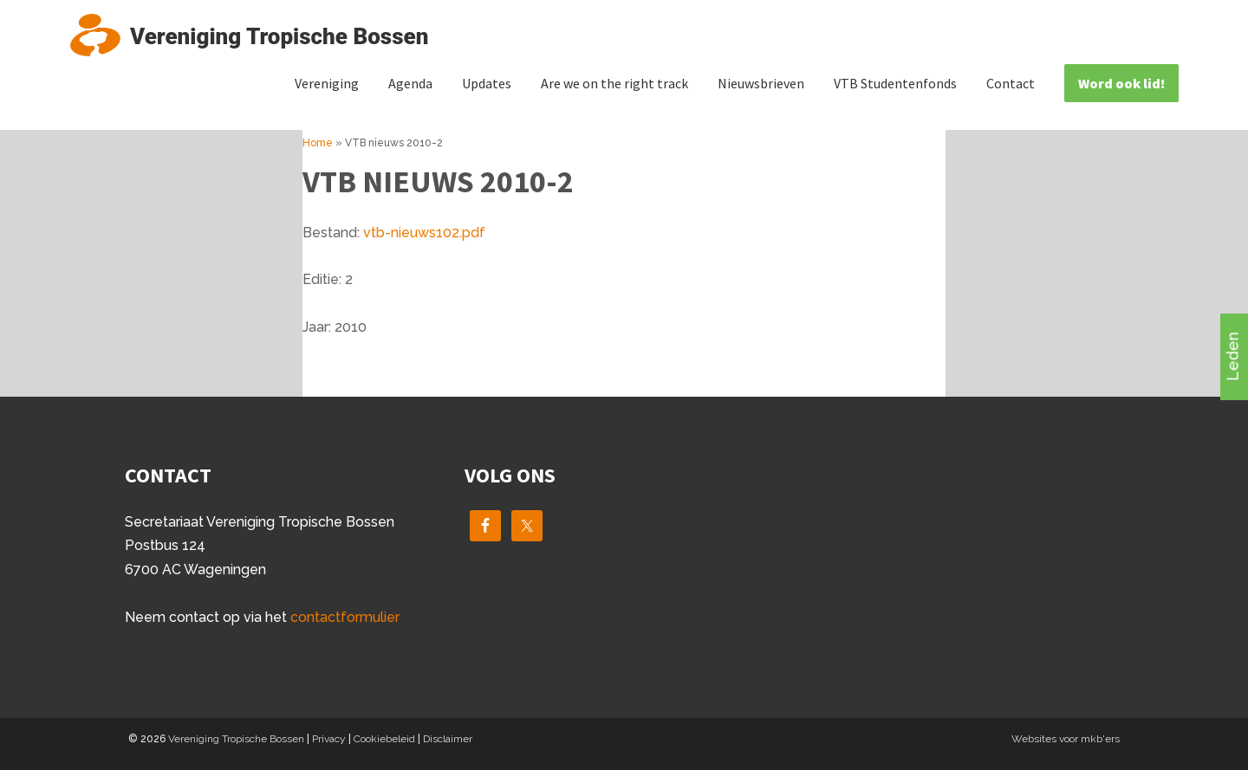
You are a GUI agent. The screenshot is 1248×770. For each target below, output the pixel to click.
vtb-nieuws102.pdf (424, 232)
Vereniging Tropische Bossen (236, 739)
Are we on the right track (614, 83)
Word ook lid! (1121, 83)
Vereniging (327, 83)
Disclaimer (447, 739)
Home (317, 143)
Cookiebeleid (384, 739)
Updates (486, 83)
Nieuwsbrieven (761, 83)
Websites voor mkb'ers (1065, 739)
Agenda (410, 83)
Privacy (329, 739)
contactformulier (345, 617)
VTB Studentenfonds (895, 83)
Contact (1010, 83)
